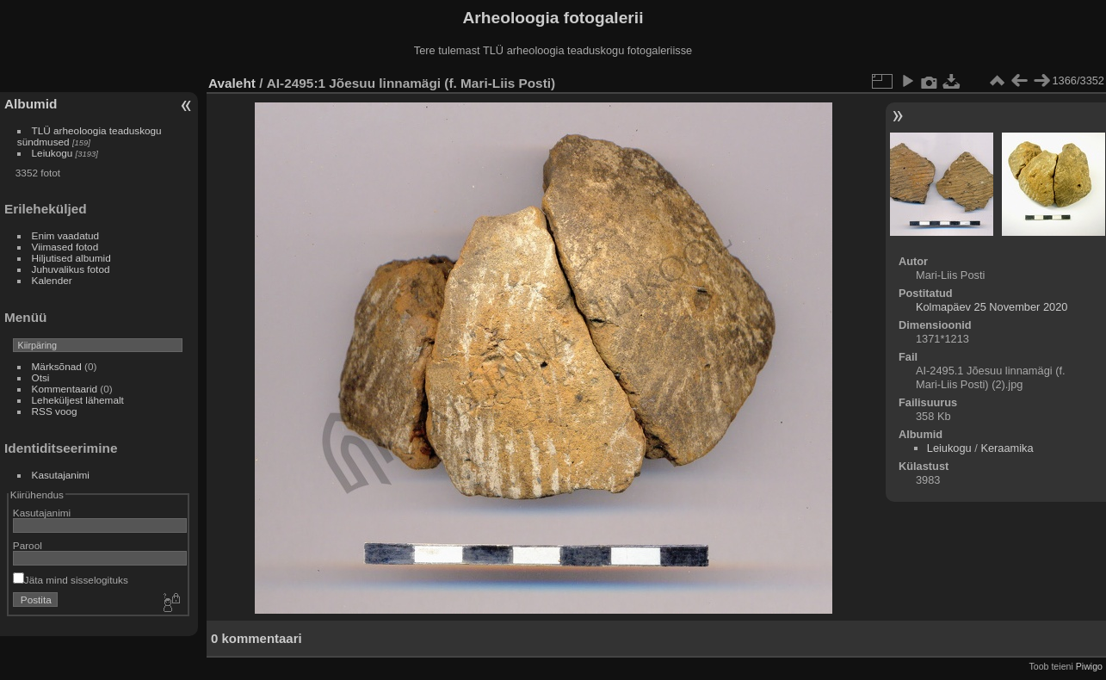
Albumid (30, 103)
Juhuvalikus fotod (71, 269)
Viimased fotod (65, 246)
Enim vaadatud (66, 235)
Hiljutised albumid (71, 257)
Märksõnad (57, 366)
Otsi (41, 377)
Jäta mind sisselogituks (70, 579)
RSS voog (54, 411)
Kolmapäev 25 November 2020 (991, 306)
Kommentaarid (65, 388)
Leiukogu (52, 152)
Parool (27, 545)
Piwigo (1089, 666)
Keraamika (1006, 448)
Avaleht (232, 83)
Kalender (52, 280)
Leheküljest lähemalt (78, 399)
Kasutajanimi (61, 474)
